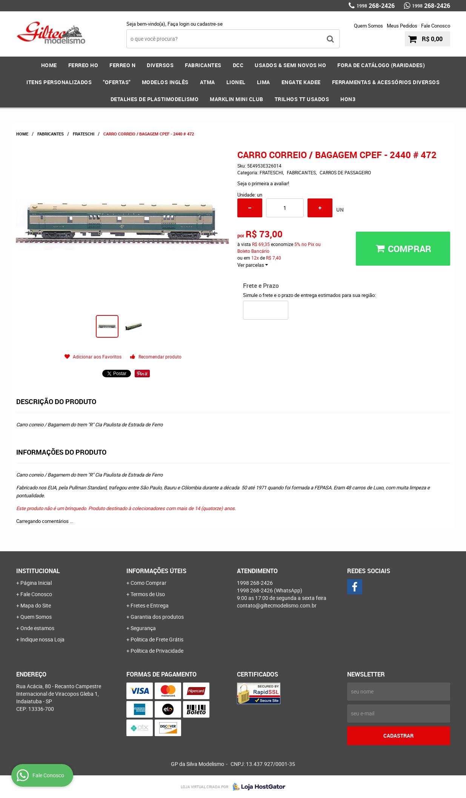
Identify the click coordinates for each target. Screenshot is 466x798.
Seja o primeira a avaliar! (263, 183)
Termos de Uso (148, 594)
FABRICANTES (203, 65)
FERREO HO (83, 65)
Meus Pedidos (402, 25)
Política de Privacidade (157, 650)
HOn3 (347, 99)
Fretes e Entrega (150, 605)
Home (49, 65)
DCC (238, 65)
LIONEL (236, 82)
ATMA (207, 82)
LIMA (263, 82)
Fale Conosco (435, 25)
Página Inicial (36, 582)
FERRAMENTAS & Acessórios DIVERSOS (386, 82)
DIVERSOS (160, 65)
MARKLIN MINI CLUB (236, 99)
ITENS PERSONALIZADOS (59, 82)
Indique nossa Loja (42, 639)
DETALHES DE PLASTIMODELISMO (155, 99)
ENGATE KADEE (301, 82)
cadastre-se (210, 23)
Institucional (38, 571)
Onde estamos (37, 628)
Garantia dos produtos (157, 616)
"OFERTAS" (117, 82)
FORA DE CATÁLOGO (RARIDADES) (381, 65)
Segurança (143, 628)
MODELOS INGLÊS (165, 82)
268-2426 (376, 6)
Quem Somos (368, 25)
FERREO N (122, 65)
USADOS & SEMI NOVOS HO (290, 65)
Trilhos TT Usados (302, 99)
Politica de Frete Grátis (157, 639)
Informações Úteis (156, 571)
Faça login (178, 23)
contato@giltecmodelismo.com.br (277, 605)
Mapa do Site (35, 605)
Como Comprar (148, 582)
